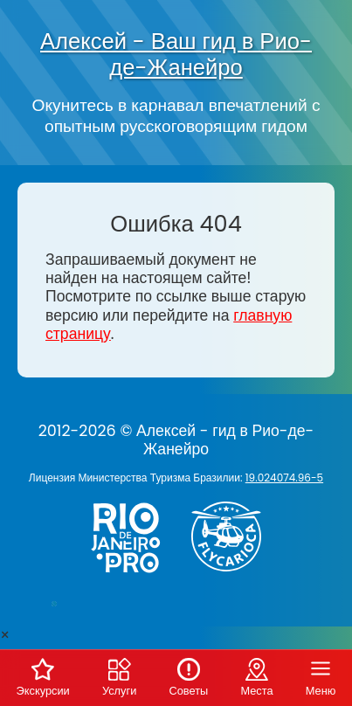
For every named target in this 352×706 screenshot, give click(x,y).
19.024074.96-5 (284, 477)
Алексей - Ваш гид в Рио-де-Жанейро (176, 54)
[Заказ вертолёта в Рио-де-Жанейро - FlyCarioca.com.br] (233, 574)
